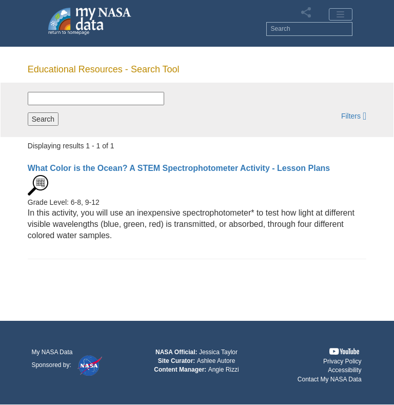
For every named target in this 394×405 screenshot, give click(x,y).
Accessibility (344, 370)
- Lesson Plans (179, 168)
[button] (353, 115)
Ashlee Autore (216, 360)
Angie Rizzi (223, 369)
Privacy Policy (342, 361)
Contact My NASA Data (330, 379)
